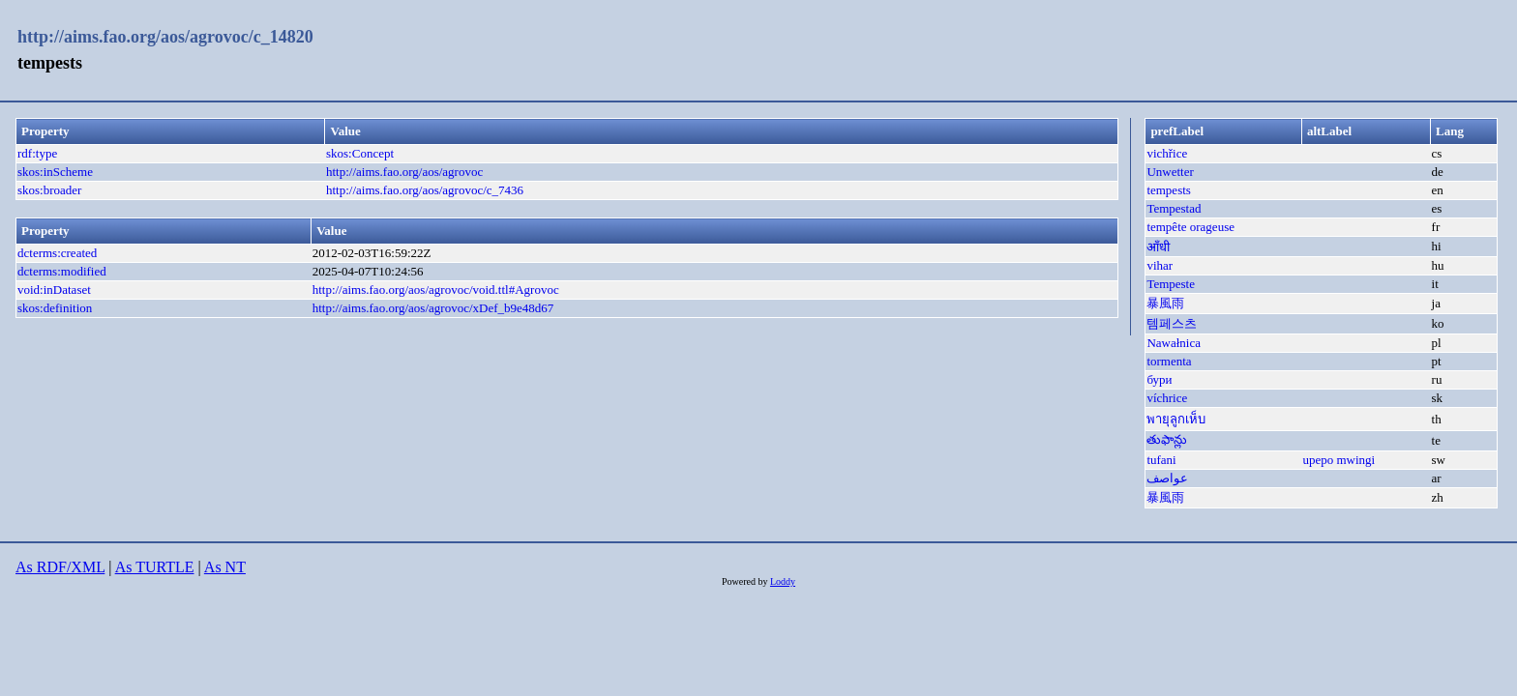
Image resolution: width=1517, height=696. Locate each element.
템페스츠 (1171, 323)
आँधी (1158, 247)
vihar (1159, 265)
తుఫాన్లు (1166, 439)
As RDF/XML (59, 567)
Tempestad (1173, 208)
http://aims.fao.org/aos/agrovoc (404, 171)
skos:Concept (360, 153)
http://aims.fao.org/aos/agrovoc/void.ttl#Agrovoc (435, 289)
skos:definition (54, 308)
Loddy (782, 581)
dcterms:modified (61, 271)
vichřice (1166, 153)
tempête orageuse (1190, 226)
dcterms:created (57, 253)
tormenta (1168, 361)
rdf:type (37, 153)
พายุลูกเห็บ (1175, 419)
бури (1159, 379)
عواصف (1167, 478)
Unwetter (1169, 171)
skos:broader (49, 190)
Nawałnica (1173, 342)
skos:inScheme (55, 171)
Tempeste (1170, 283)
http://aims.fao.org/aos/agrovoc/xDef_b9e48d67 (433, 308)
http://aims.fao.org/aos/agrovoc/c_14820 (165, 36)
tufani (1160, 459)
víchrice (1166, 398)
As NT (225, 567)
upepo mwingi (1338, 459)
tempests (1168, 190)
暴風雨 (1165, 303)
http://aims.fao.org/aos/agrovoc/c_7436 (424, 190)
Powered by (746, 581)
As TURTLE (154, 567)
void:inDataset (54, 289)
